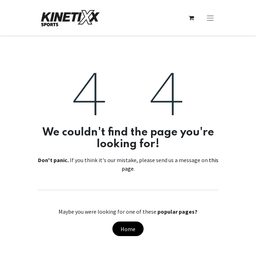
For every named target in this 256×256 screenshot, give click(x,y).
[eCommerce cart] (191, 17)
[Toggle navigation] (210, 17)
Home (128, 229)
